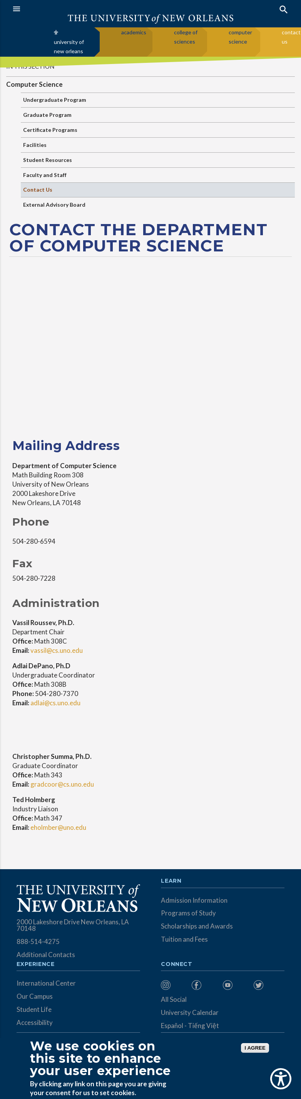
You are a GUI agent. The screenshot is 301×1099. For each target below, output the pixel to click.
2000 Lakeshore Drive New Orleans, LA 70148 (73, 925)
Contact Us (37, 189)
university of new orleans (69, 46)
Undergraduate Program (54, 99)
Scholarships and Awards (197, 926)
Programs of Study (188, 913)
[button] (79, 8)
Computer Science (34, 84)
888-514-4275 (38, 941)
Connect (176, 964)
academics (133, 32)
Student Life (34, 1009)
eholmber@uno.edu (57, 827)
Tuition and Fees (184, 939)
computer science (240, 37)
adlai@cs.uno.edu (54, 703)
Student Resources (47, 160)
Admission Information (194, 900)
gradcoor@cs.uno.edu (62, 784)
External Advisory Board (54, 204)
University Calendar (190, 1012)
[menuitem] (174, 985)
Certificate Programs (50, 129)
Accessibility (35, 1022)
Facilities (35, 145)
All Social (174, 999)
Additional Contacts (46, 955)
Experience (35, 964)
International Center (46, 983)
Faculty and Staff (45, 175)
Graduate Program (47, 114)
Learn (171, 881)
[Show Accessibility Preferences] (280, 1078)
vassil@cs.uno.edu (56, 650)
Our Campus (35, 996)
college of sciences (185, 37)
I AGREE (254, 1048)
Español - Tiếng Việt (190, 1025)
